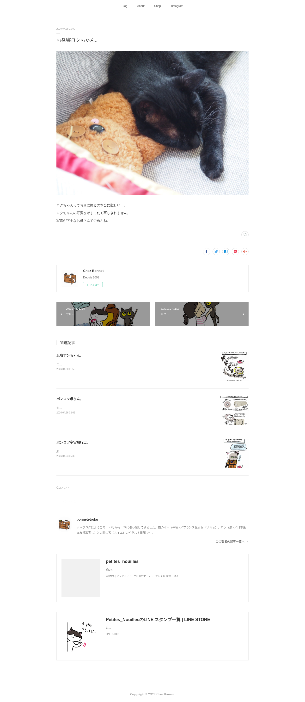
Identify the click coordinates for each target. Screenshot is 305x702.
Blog (125, 6)
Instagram (177, 6)
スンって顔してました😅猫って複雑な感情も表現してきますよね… (100, 364)
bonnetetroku (87, 519)
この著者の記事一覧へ (232, 541)
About (141, 6)
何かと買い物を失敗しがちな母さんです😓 (84, 408)
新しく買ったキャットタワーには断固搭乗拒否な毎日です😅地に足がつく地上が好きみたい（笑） (120, 451)
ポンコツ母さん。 (69, 399)
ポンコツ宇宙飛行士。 (73, 442)
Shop (157, 6)
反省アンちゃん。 (69, 355)
